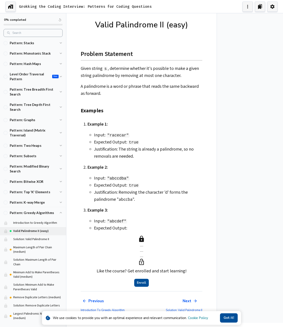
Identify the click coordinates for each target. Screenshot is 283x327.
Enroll (141, 283)
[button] (33, 43)
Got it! (229, 318)
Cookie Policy (198, 318)
